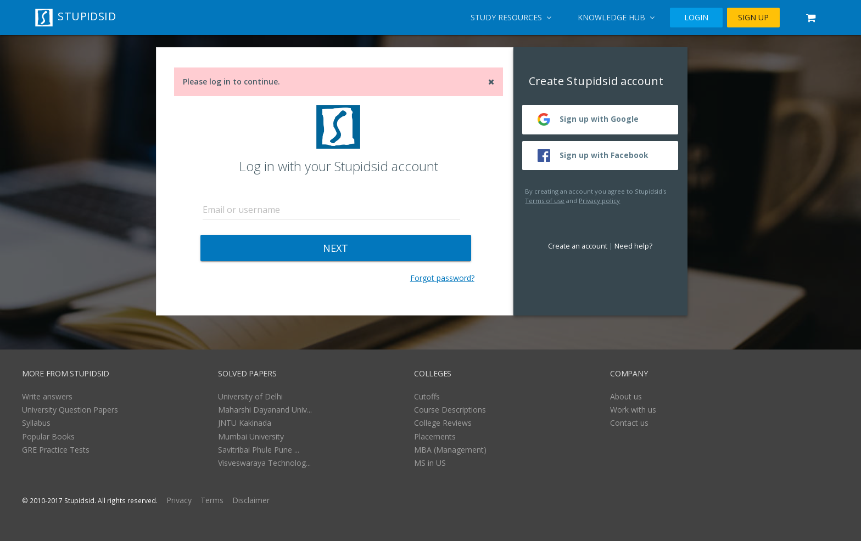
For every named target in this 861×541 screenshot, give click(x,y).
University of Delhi (250, 396)
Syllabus (36, 423)
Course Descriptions (450, 409)
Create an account (577, 246)
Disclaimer (251, 500)
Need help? (633, 246)
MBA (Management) (450, 449)
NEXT (335, 248)
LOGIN (696, 17)
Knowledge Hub (616, 17)
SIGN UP (753, 17)
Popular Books (48, 436)
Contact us (629, 423)
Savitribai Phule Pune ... (258, 449)
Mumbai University (251, 436)
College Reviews (443, 423)
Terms (211, 500)
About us (626, 396)
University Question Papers (70, 409)
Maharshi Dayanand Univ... (265, 409)
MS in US (430, 463)
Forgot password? (442, 278)
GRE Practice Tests (56, 449)
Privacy (179, 500)
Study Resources (511, 17)
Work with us (633, 409)
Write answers (47, 396)
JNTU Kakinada (244, 423)
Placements (435, 436)
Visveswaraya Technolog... (264, 463)
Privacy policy (599, 200)
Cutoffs (427, 396)
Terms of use (544, 200)
